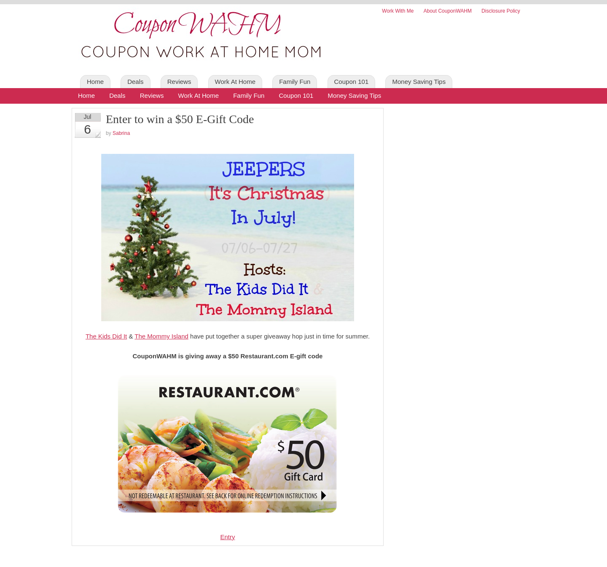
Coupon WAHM (198, 38)
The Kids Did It (106, 336)
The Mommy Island (161, 336)
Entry (227, 536)
